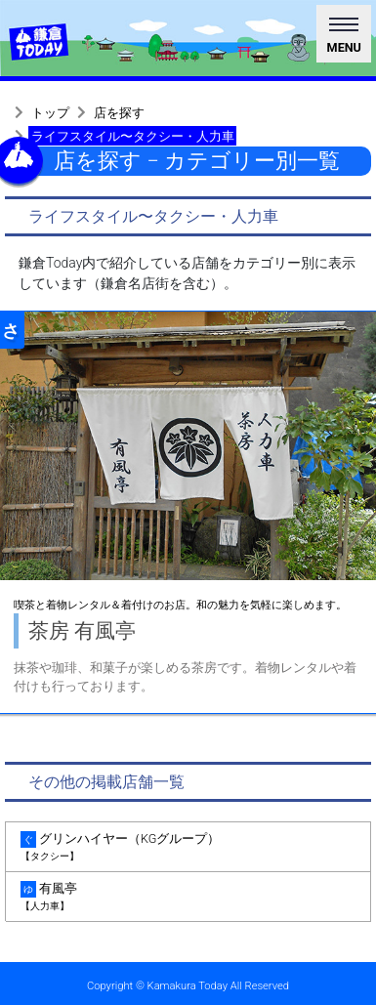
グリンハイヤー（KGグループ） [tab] (188, 847)
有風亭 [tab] (188, 897)
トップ (50, 112)
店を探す (119, 112)
